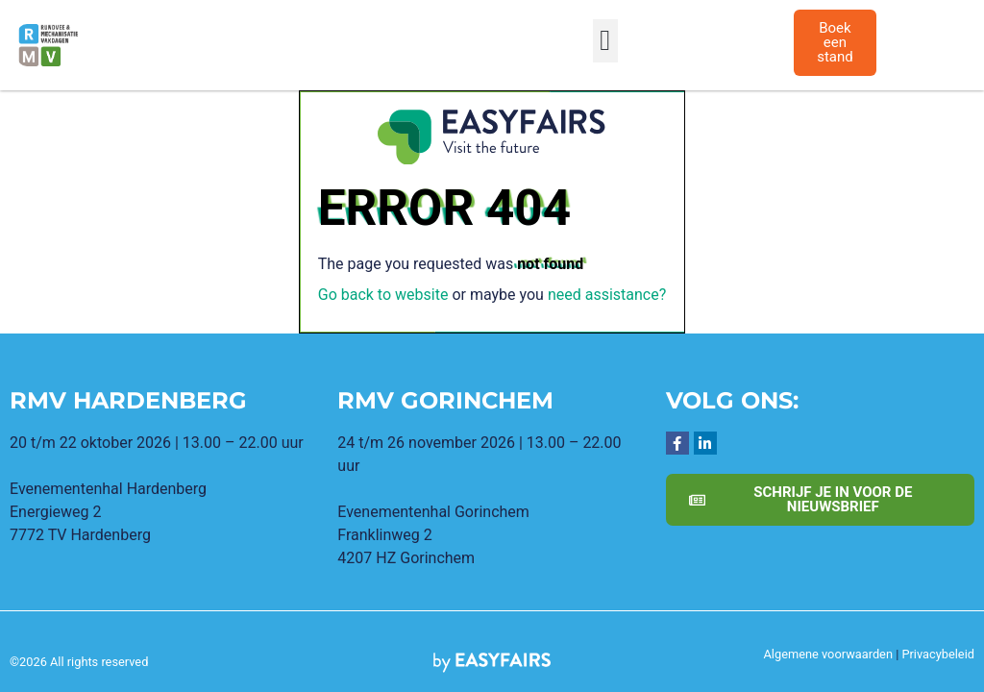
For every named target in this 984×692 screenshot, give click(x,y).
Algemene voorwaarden (828, 654)
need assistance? (607, 294)
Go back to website (383, 294)
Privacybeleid (937, 654)
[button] (605, 40)
